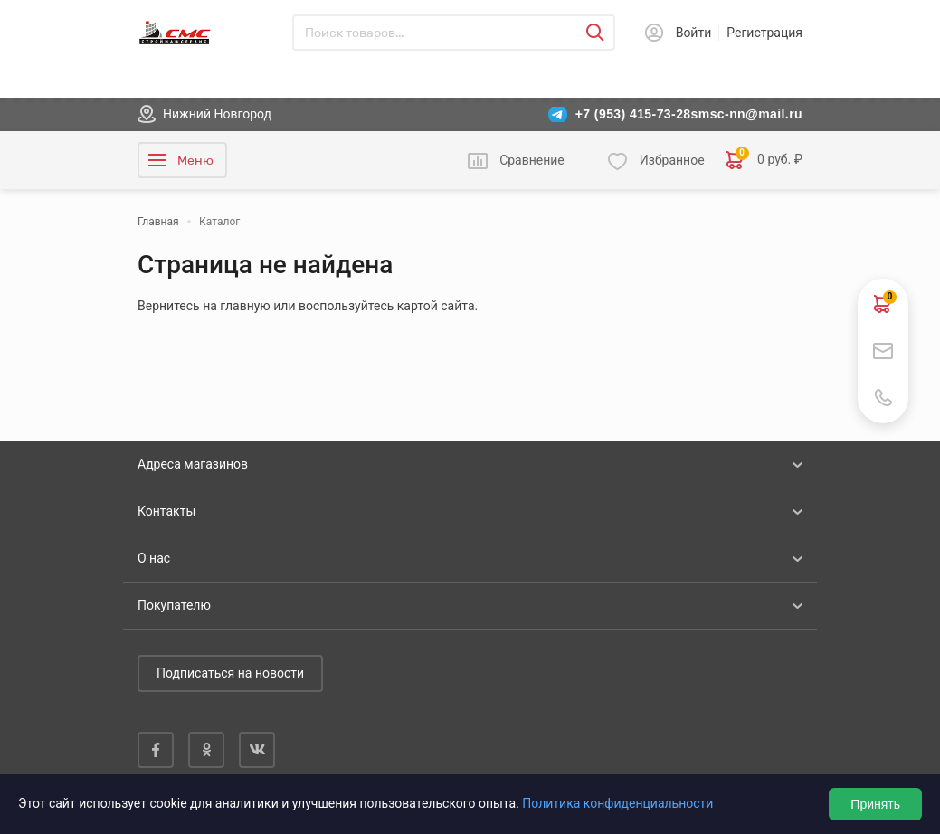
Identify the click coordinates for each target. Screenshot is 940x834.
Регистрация (764, 32)
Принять (875, 804)
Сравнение (532, 160)
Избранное (672, 160)
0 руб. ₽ (764, 160)
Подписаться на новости (230, 673)
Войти (694, 32)
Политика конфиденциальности (617, 803)
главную (245, 306)
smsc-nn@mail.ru (746, 114)
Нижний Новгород (217, 114)
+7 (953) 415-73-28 (633, 114)
